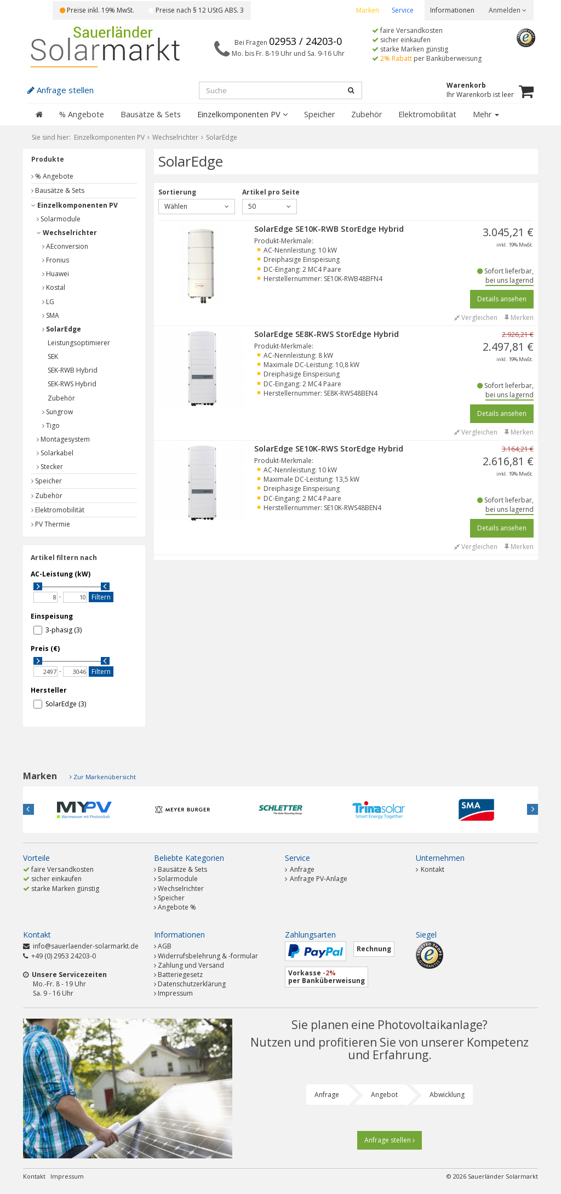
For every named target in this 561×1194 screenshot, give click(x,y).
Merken (519, 317)
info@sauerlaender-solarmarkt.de (86, 946)
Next (532, 809)
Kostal (53, 287)
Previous (28, 809)
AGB (164, 946)
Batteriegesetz (180, 974)
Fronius (55, 260)
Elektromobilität (427, 114)
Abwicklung (447, 1094)
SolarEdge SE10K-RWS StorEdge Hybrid (328, 448)
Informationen (452, 10)
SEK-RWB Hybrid (73, 370)
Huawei (55, 273)
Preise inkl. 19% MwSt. (97, 10)
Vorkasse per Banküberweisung (326, 976)
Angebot (384, 1094)
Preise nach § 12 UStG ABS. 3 (196, 10)
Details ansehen (501, 299)
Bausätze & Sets (151, 114)
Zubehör (366, 114)
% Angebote (81, 114)
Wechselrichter (67, 232)
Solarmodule (59, 219)
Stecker (50, 466)
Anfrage (299, 869)
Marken (367, 10)
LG (48, 301)
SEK (53, 356)
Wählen (196, 206)
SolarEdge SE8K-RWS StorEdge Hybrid (326, 334)
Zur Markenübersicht (104, 777)
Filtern (101, 597)
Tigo (51, 425)
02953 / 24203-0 (305, 41)
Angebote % (177, 907)
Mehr (486, 114)
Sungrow (57, 411)
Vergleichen (475, 317)
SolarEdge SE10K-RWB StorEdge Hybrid (329, 228)
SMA (50, 315)
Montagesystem (63, 439)
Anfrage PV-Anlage (316, 878)
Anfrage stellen (389, 1140)
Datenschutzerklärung (192, 984)
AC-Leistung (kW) (60, 574)
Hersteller (49, 690)
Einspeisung (52, 616)
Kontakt (430, 869)
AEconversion (65, 246)
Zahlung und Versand (191, 965)
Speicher (319, 114)
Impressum (175, 993)
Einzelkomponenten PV (242, 114)
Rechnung (374, 948)
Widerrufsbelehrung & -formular (208, 956)
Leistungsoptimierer (79, 342)
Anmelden (507, 10)
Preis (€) (45, 648)
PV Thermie (50, 524)
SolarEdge (61, 329)
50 (269, 206)
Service (403, 10)
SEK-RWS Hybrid (72, 384)
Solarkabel (55, 453)
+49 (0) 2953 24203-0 (63, 956)
